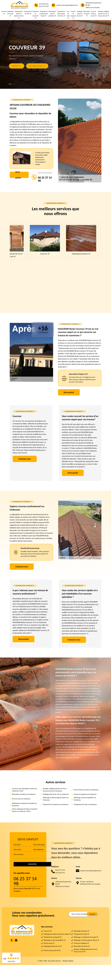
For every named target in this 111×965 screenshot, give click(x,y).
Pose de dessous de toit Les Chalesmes (86, 790)
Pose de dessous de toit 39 (94, 13)
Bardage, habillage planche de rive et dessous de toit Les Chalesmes (54, 790)
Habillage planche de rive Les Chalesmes (56, 794)
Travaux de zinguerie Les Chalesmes (85, 794)
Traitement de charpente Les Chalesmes (55, 804)
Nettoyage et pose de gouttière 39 (52, 13)
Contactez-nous (24, 459)
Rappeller (92, 914)
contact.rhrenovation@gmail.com (67, 5)
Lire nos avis (11, 961)
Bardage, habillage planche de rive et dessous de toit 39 (103, 13)
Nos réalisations (37, 66)
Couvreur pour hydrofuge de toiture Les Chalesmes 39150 (24, 790)
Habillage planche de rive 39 (80, 13)
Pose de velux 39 (68, 14)
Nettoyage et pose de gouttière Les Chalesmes (85, 799)
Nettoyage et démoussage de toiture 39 (61, 13)
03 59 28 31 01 (43, 4)
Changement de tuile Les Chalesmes (85, 804)
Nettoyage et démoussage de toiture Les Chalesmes (56, 799)
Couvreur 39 (4, 12)
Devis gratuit (18, 175)
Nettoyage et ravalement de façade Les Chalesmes (24, 804)
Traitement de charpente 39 (35, 14)
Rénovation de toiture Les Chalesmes (24, 794)
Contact (16, 66)
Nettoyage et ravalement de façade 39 (43, 13)
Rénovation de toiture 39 (86, 13)
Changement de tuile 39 (28, 12)
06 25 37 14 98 (43, 6)
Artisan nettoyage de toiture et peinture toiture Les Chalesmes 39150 (24, 810)
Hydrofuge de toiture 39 (10, 13)
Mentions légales (68, 961)
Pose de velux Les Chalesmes (21, 799)
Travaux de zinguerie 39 (73, 14)
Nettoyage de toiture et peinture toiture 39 (19, 14)
